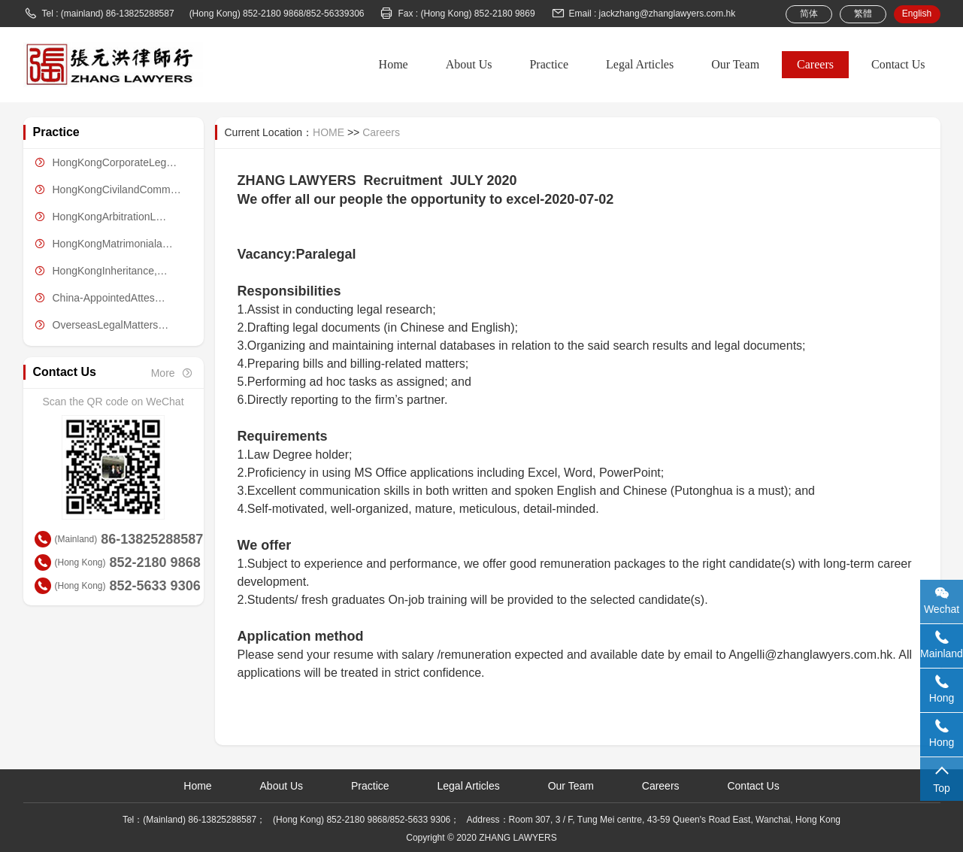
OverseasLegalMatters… (96, 325)
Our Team (735, 64)
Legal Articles (640, 64)
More (171, 373)
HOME (328, 132)
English (916, 13)
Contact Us (898, 64)
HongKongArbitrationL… (95, 217)
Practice (548, 64)
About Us (469, 64)
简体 (809, 13)
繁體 (863, 13)
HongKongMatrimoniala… (98, 244)
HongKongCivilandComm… (102, 189)
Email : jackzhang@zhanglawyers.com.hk (643, 13)
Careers (815, 64)
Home (393, 64)
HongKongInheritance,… (95, 271)
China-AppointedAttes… (94, 298)
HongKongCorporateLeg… (100, 162)
